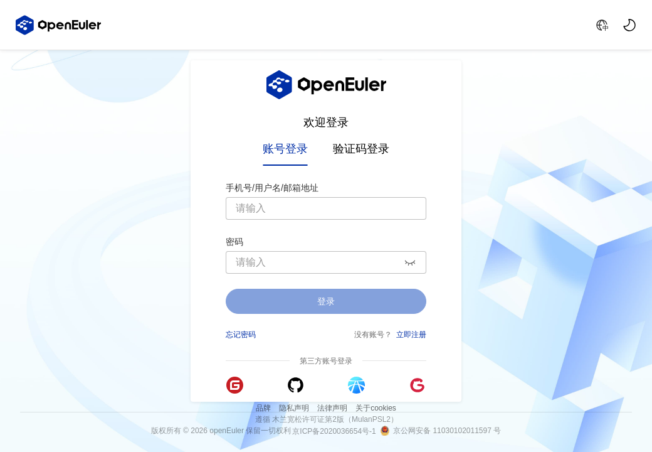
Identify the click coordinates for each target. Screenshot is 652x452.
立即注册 (411, 333)
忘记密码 (241, 333)
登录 (326, 301)
